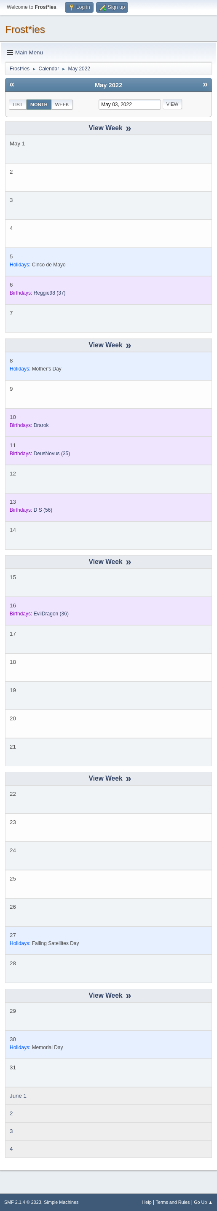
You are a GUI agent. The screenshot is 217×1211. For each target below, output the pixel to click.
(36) (51, 614)
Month (39, 104)
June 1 (18, 1096)
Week (62, 104)
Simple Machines (61, 1202)
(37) (50, 293)
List (18, 104)
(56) (43, 510)
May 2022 (108, 85)
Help (147, 1202)
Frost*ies (25, 29)
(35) (52, 453)
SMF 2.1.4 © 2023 (22, 1202)
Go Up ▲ (203, 1202)
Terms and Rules (173, 1202)
